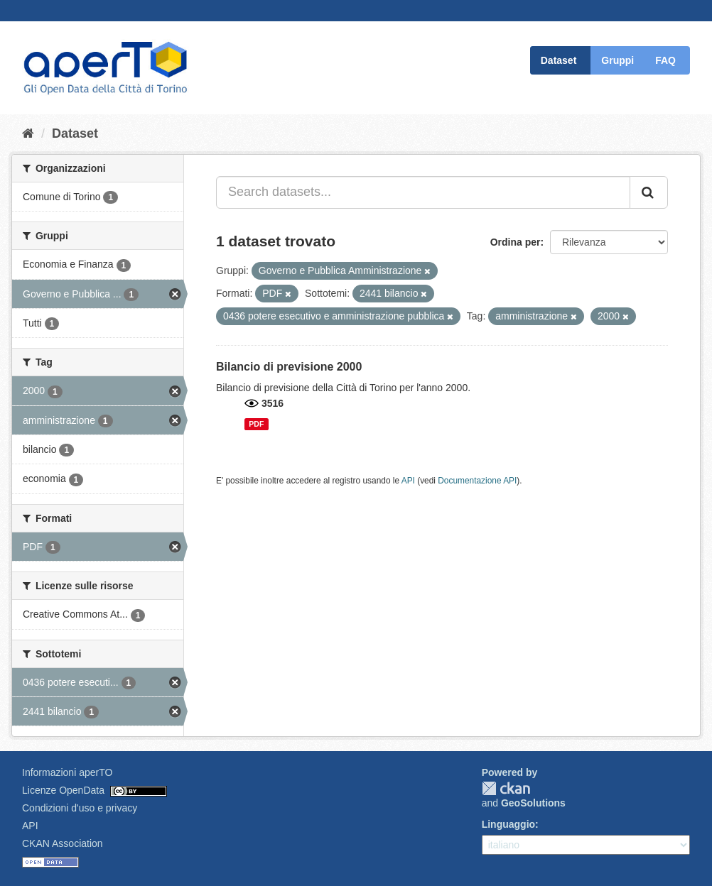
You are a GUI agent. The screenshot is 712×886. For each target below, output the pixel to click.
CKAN (506, 788)
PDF (256, 424)
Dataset (559, 60)
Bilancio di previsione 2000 (289, 367)
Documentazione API (477, 481)
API (408, 481)
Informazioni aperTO (67, 772)
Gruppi (617, 60)
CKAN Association (62, 843)
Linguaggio (508, 824)
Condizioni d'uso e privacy (79, 808)
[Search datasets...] (423, 192)
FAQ (665, 60)
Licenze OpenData (63, 790)
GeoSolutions (533, 803)
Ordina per (515, 242)
